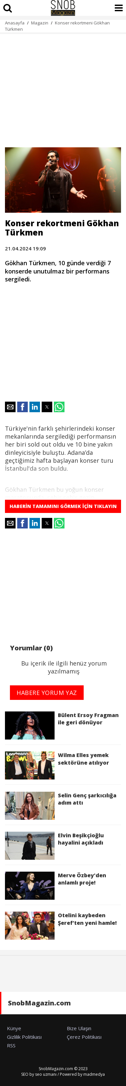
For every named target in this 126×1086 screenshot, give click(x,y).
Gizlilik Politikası (24, 1036)
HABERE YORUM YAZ (47, 693)
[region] (63, 87)
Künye (14, 1028)
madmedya (94, 1074)
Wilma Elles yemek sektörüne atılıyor (57, 765)
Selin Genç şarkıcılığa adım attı (60, 806)
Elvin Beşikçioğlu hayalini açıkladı (54, 846)
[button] (10, 407)
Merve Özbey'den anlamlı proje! (55, 886)
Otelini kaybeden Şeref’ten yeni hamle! (62, 926)
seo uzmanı (46, 1074)
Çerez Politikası (84, 1036)
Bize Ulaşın (79, 1028)
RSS (11, 1045)
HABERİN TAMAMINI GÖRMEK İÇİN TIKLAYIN (63, 506)
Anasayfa (14, 23)
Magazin (39, 23)
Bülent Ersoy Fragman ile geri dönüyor (62, 725)
